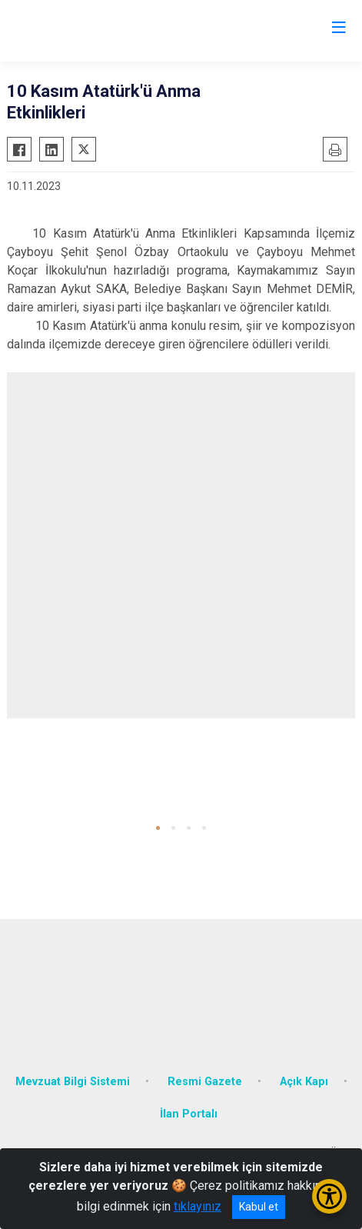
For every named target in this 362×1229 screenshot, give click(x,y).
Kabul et (258, 1207)
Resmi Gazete (205, 1081)
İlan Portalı (189, 1114)
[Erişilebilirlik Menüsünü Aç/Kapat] (329, 1196)
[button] (158, 828)
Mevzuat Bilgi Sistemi (72, 1081)
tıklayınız (197, 1206)
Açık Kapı (304, 1081)
